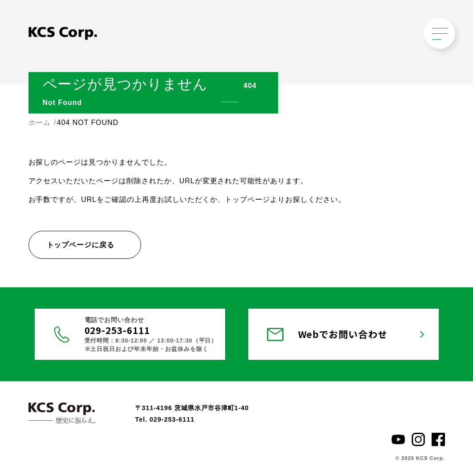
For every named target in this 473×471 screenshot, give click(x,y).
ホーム (39, 122)
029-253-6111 (117, 330)
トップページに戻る (81, 245)
